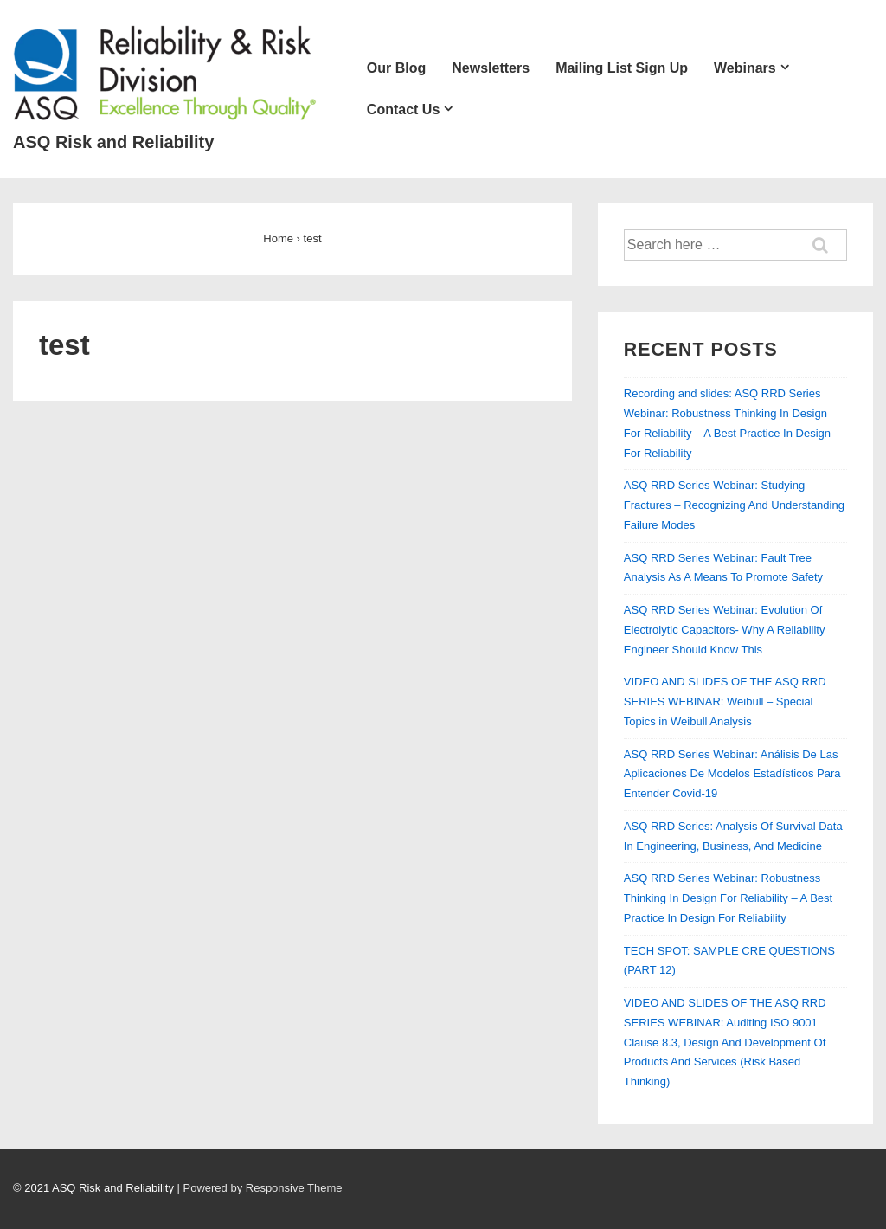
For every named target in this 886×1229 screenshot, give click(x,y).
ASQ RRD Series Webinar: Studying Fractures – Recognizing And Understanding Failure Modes (734, 505)
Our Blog (396, 68)
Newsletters (491, 68)
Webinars (745, 68)
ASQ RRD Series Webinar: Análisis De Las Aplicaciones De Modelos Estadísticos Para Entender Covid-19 (732, 774)
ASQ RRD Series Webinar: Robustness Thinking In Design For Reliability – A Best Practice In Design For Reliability (728, 898)
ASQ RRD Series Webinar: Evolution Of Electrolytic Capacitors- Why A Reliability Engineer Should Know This (724, 629)
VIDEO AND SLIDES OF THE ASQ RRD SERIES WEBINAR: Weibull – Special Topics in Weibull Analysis (725, 701)
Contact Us (403, 109)
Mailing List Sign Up (621, 68)
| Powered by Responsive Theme (260, 1187)
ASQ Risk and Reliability (113, 141)
